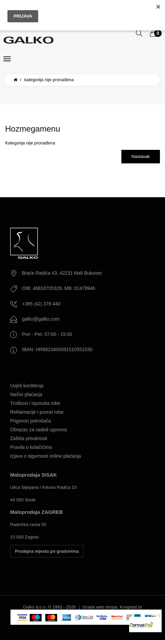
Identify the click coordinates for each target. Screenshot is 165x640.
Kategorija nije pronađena (49, 79)
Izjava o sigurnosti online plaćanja (45, 456)
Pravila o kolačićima (31, 447)
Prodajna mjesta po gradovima (47, 551)
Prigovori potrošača (30, 421)
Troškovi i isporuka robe (35, 403)
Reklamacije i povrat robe (37, 412)
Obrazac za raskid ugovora (38, 429)
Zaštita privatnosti (28, 438)
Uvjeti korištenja (27, 385)
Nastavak (141, 156)
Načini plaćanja (26, 394)
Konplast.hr (131, 607)
